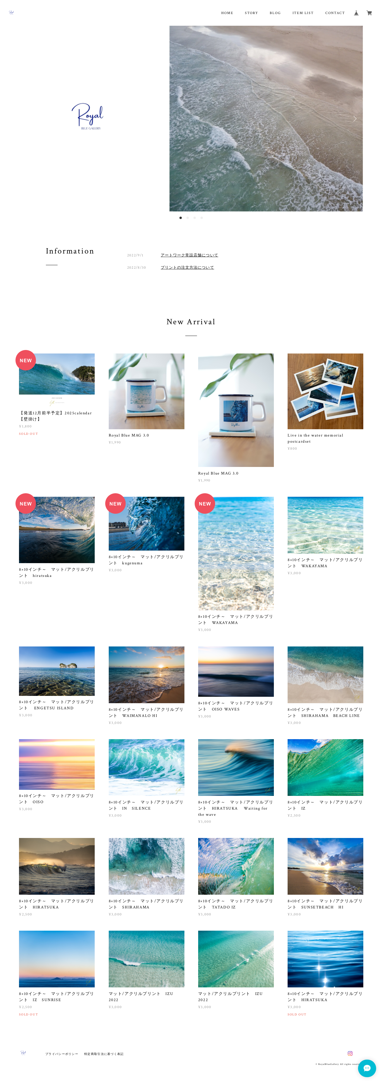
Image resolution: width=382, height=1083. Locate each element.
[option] (191, 119)
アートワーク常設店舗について (189, 255)
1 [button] (180, 218)
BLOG (275, 13)
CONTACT (335, 13)
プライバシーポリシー (61, 1054)
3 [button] (194, 218)
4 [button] (201, 218)
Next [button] (354, 119)
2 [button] (187, 218)
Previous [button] (28, 119)
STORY (251, 13)
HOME (227, 13)
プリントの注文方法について (187, 267)
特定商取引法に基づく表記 (104, 1054)
